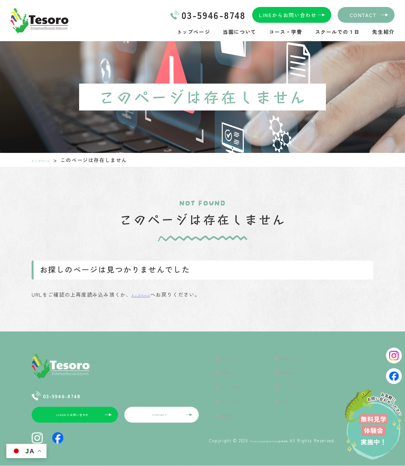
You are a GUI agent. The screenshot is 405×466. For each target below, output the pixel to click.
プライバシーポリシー (307, 375)
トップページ (193, 31)
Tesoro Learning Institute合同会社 (251, 441)
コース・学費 (285, 31)
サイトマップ (296, 385)
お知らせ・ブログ (301, 356)
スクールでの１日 (337, 31)
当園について (239, 31)
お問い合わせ (296, 365)
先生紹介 (383, 31)
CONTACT (363, 15)
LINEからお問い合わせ (287, 15)
